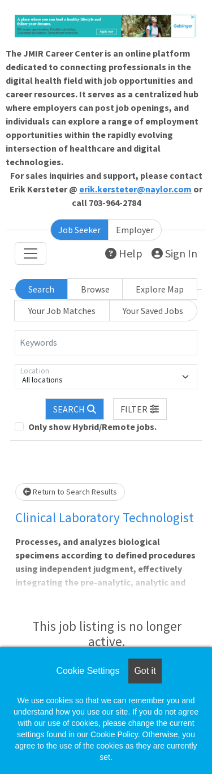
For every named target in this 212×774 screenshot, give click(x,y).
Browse (95, 289)
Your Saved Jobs (153, 310)
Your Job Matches (62, 310)
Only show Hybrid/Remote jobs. (92, 426)
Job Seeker (79, 229)
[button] (140, 409)
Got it (144, 671)
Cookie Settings (87, 671)
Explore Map (160, 289)
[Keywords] (106, 342)
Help (123, 253)
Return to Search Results (70, 492)
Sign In (174, 253)
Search (41, 289)
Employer (135, 229)
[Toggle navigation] (30, 253)
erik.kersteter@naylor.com (135, 189)
